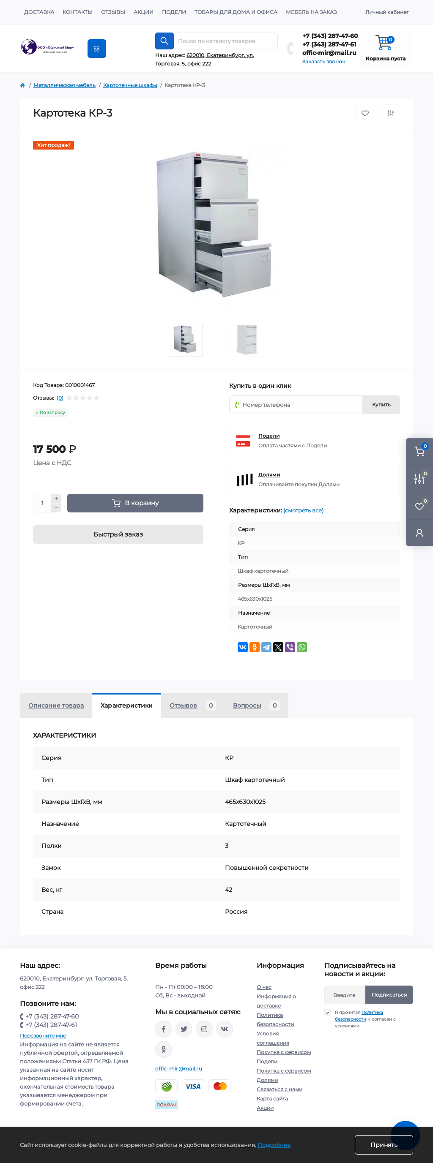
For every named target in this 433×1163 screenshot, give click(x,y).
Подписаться (389, 994)
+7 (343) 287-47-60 (330, 36)
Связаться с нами (279, 1089)
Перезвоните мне (43, 1035)
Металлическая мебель (64, 85)
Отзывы (113, 12)
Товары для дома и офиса (236, 12)
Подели (174, 12)
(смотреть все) (303, 510)
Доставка (39, 12)
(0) (60, 398)
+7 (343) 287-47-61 (329, 44)
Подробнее (274, 1144)
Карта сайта (272, 1098)
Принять (383, 1145)
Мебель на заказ (311, 12)
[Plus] (56, 498)
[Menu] (97, 48)
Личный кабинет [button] (387, 12)
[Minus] (56, 508)
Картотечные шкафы (130, 85)
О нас (264, 987)
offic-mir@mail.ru (329, 53)
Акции (143, 12)
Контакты (78, 12)
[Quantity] (42, 503)
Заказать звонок (323, 61)
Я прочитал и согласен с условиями (365, 1019)
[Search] (164, 41)
